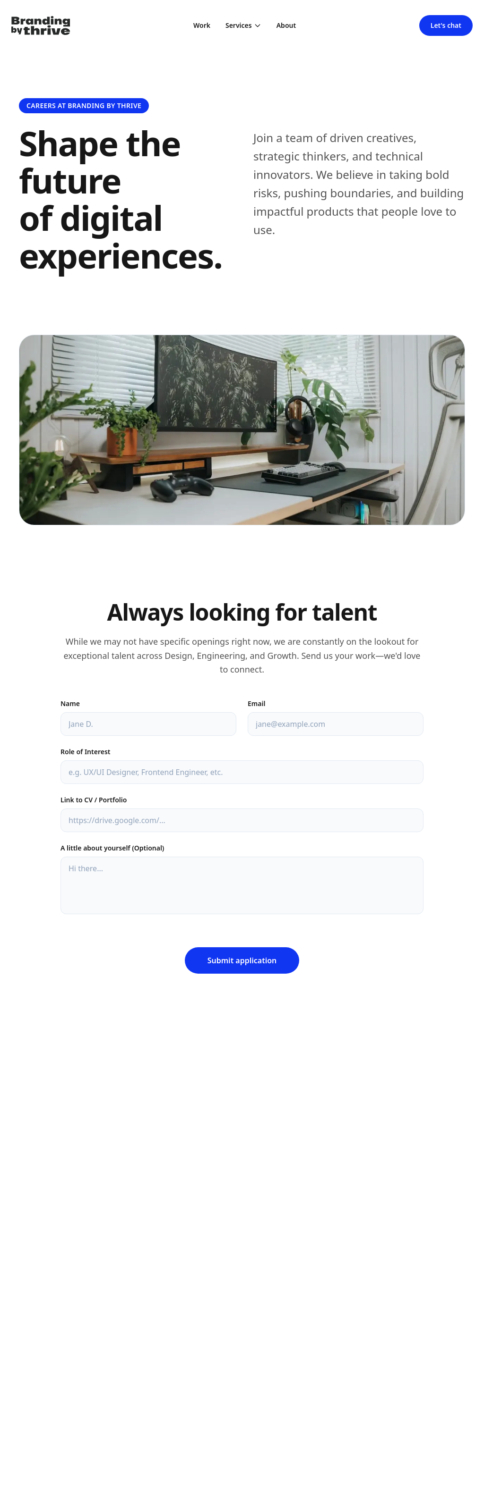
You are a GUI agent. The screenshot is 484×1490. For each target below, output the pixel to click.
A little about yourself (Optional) (112, 847)
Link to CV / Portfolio (93, 799)
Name (70, 703)
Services (243, 25)
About (286, 25)
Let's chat (446, 25)
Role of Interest (85, 751)
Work (201, 25)
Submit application (242, 960)
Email (256, 703)
